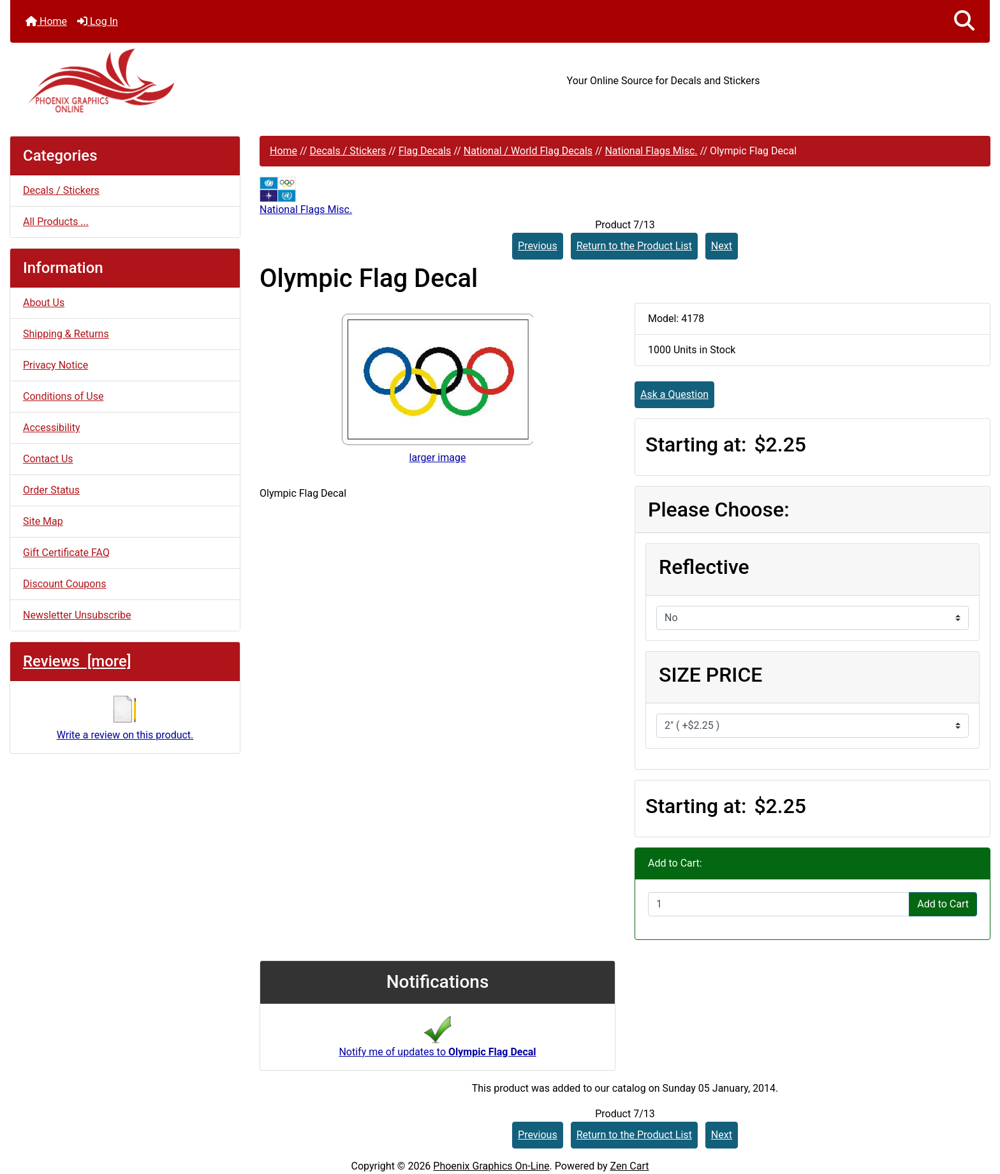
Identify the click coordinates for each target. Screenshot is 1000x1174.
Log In (97, 21)
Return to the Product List (634, 246)
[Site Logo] (173, 80)
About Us (43, 303)
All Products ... (56, 222)
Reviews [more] (77, 661)
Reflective (704, 567)
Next (721, 246)
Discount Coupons (65, 584)
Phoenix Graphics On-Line (491, 1166)
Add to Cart (943, 904)
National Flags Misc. (651, 151)
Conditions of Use (63, 396)
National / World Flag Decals (528, 151)
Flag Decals (425, 151)
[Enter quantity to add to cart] (778, 904)
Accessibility (51, 428)
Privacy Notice (55, 365)
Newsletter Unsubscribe (77, 615)
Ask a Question (674, 394)
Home (46, 21)
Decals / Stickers (347, 151)
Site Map (43, 521)
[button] (964, 21)
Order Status (51, 490)
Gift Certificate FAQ (66, 553)
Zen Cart (629, 1166)
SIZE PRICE (710, 675)
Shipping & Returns (66, 334)
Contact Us (48, 459)
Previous (537, 246)
